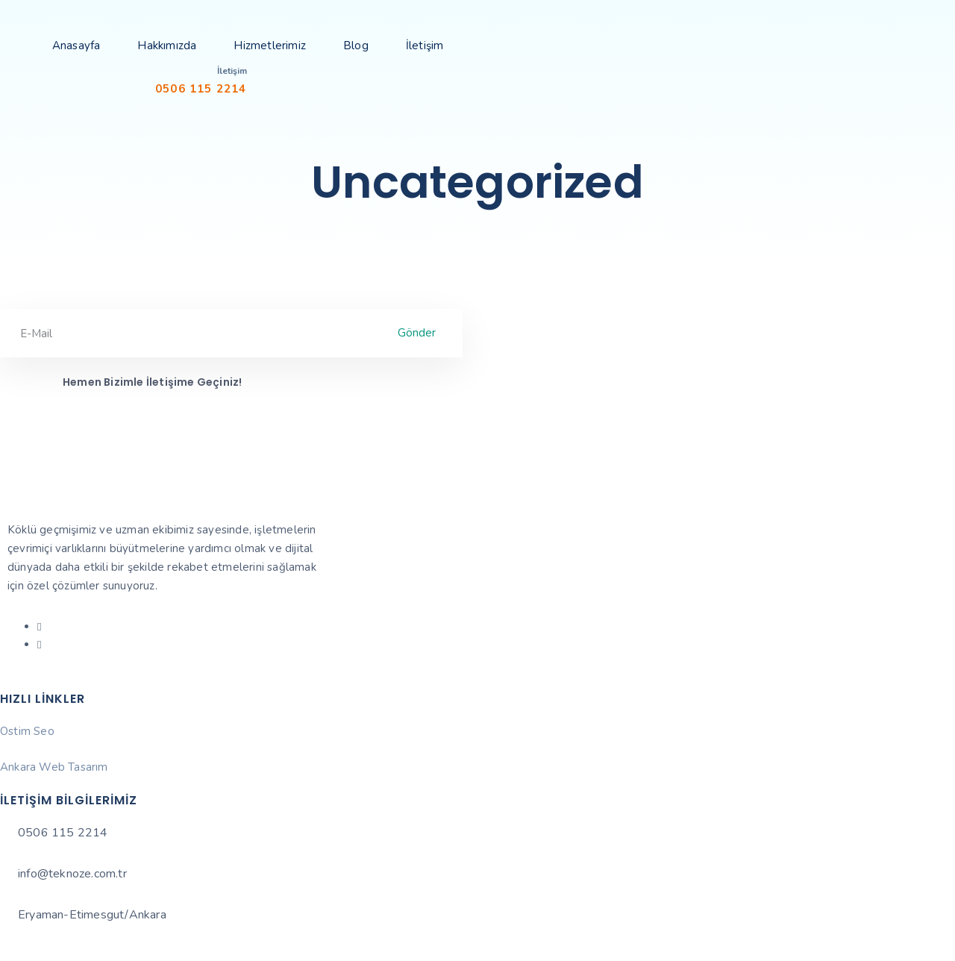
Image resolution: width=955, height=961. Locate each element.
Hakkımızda (166, 45)
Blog (356, 45)
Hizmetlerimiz (270, 45)
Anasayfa (76, 45)
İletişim (425, 45)
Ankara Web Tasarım (54, 767)
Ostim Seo (27, 731)
